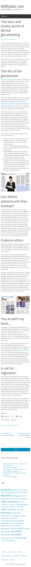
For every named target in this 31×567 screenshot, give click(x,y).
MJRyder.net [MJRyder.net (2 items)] (17, 516)
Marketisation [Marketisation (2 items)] (16, 513)
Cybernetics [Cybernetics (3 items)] (5, 499)
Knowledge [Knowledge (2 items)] (20, 510)
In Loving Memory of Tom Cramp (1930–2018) (23, 435)
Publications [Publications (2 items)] (20, 523)
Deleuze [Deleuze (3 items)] (25, 499)
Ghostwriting (16, 425)
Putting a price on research (10, 467)
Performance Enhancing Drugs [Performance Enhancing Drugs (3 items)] (12, 521)
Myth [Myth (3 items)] (24, 516)
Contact (12, 560)
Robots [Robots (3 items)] (13, 528)
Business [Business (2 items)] (23, 496)
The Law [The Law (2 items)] (3, 541)
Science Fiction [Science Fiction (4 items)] (23, 528)
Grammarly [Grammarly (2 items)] (20, 507)
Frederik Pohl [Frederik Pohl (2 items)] (5, 505)
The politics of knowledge (10, 476)
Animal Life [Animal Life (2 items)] (24, 490)
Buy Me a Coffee (16, 552)
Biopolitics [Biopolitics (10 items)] (6, 495)
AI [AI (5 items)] (19, 489)
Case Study (5, 425)
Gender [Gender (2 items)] (12, 505)
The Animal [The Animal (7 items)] (15, 534)
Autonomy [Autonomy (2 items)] (24, 492)
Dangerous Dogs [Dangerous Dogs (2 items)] (15, 499)
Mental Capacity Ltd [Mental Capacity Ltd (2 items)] (7, 516)
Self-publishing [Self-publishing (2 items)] (5, 531)
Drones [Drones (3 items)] (21, 502)
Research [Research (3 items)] (4, 526)
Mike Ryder (13, 39)
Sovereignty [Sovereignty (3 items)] (5, 535)
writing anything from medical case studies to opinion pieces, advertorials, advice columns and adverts (15, 103)
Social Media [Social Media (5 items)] (16, 531)
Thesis (9, 552)
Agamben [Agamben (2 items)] (15, 490)
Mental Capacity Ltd (6, 556)
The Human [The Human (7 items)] (21, 537)
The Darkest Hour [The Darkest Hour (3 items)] (7, 538)
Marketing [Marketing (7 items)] (6, 512)
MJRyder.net (12, 6)
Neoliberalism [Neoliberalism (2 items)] (5, 518)
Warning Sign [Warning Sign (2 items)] (11, 541)
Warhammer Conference (20, 556)
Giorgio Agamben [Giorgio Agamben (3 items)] (21, 505)
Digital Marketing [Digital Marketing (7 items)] (9, 501)
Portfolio (3, 552)
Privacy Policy (5, 560)
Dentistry (10, 425)
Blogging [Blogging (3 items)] (16, 496)
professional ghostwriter (10, 79)
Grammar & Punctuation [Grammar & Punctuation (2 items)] (8, 507)
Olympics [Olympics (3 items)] (13, 518)
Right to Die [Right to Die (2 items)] (12, 526)
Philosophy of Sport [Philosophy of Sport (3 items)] (8, 523)
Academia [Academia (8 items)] (6, 489)
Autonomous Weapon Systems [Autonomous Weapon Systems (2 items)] (10, 492)
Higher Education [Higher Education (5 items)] (8, 509)
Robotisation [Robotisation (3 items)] (5, 528)
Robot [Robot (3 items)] (19, 526)
